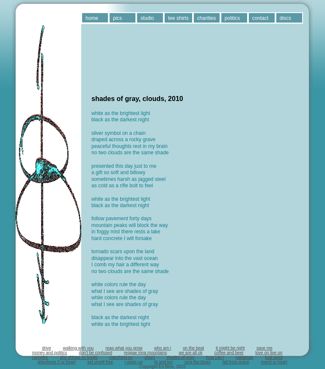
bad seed (273, 357)
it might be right (230, 348)
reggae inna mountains (145, 352)
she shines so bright (79, 357)
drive (46, 348)
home (91, 18)
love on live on (268, 352)
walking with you (78, 348)
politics (232, 18)
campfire (40, 357)
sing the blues (198, 362)
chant (149, 357)
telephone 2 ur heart (57, 362)
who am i (162, 348)
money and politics (49, 352)
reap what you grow (123, 348)
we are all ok (190, 352)
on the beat (193, 348)
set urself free (100, 362)
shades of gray (180, 357)
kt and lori (163, 362)
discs (285, 18)
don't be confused (95, 352)
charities (206, 18)
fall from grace (235, 362)
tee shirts (178, 18)
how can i (215, 357)
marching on (120, 357)
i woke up (134, 362)
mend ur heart (274, 362)
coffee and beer (228, 352)
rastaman (244, 357)
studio (147, 18)
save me (264, 348)
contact (260, 18)
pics (117, 18)
